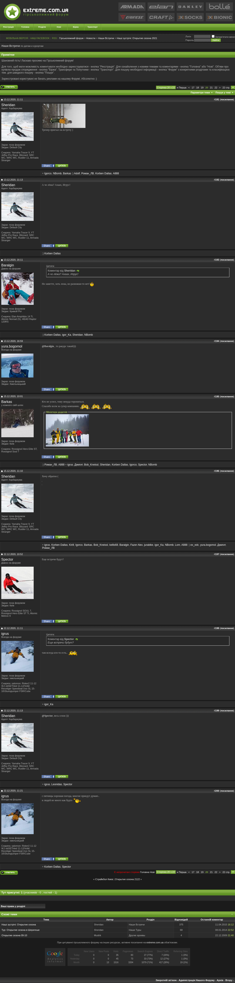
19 (202, 87)
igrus (70, 464)
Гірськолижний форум (71, 38)
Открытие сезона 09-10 (14, 935)
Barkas (67, 173)
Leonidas (56, 784)
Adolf (77, 173)
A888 (116, 173)
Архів (220, 980)
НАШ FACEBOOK (40, 38)
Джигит (78, 464)
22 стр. (226, 87)
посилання (227, 99)
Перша (181, 87)
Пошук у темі (223, 92)
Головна (25, 27)
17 (193, 87)
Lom (177, 544)
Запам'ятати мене (223, 37)
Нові (59, 27)
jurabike (148, 544)
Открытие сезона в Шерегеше (23, 930)
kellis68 (113, 544)
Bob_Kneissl (91, 464)
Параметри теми (200, 92)
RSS (54, 38)
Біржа (76, 27)
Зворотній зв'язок (166, 980)
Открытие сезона (26, 924)
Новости (90, 38)
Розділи (42, 27)
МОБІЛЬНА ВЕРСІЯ (17, 38)
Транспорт (93, 27)
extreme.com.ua (155, 942)
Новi (152, 872)
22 (215, 87)
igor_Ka (66, 334)
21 (211, 87)
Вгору (228, 980)
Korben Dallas (103, 173)
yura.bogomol (11, 346)
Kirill (71, 544)
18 (197, 87)
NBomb (57, 173)
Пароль (189, 40)
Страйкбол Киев (104, 879)
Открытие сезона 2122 (127, 879)
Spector (142, 464)
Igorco (47, 173)
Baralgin (7, 265)
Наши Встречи (106, 38)
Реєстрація (8, 27)
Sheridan (8, 105)
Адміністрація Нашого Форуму (196, 980)
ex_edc (194, 544)
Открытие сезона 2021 (137, 38)
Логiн (188, 36)
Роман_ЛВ (87, 173)
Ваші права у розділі (13, 906)
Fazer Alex (136, 544)
